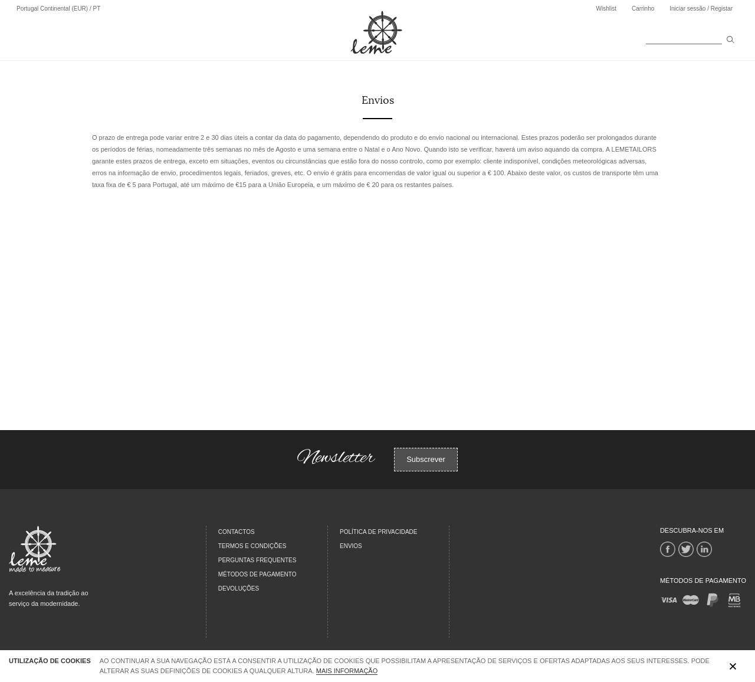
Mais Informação (347, 670)
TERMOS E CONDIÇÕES (252, 546)
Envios (351, 546)
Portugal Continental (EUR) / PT (58, 8)
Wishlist (606, 8)
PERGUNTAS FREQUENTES (257, 560)
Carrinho (643, 8)
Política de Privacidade (379, 532)
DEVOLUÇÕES (238, 588)
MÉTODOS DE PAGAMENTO (257, 574)
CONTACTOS (236, 532)
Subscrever (425, 459)
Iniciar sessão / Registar (701, 8)
